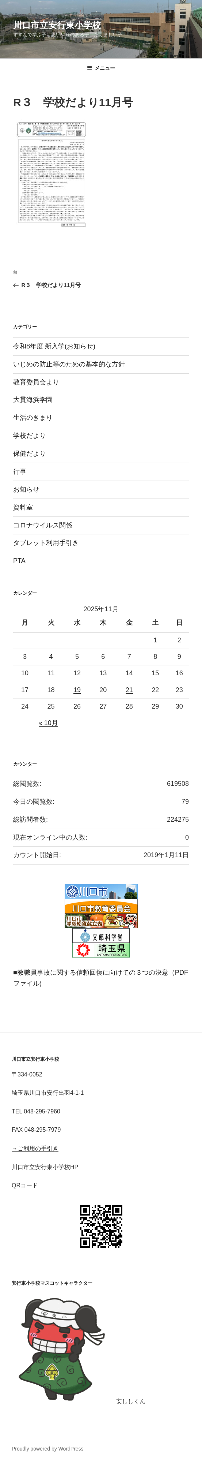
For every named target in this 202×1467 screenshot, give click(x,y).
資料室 (23, 507)
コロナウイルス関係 (42, 525)
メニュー (101, 68)
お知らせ (26, 489)
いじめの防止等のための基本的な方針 (69, 364)
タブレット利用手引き (46, 542)
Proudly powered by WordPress (48, 1449)
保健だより (29, 453)
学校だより (29, 435)
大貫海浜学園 (33, 399)
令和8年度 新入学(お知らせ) (54, 346)
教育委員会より (36, 382)
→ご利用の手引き (35, 1148)
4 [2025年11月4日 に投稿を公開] (51, 656)
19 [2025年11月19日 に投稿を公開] (77, 690)
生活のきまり (33, 417)
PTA (19, 560)
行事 (19, 471)
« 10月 (48, 723)
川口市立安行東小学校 (57, 25)
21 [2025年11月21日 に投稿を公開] (129, 690)
